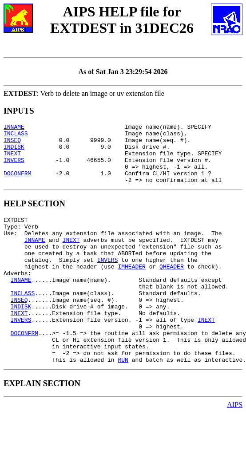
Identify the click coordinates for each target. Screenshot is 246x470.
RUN (123, 401)
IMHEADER (131, 289)
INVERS (14, 168)
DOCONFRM (17, 184)
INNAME (14, 128)
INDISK (14, 152)
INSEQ (12, 144)
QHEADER (171, 289)
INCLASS (16, 136)
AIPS (234, 446)
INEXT (12, 160)
